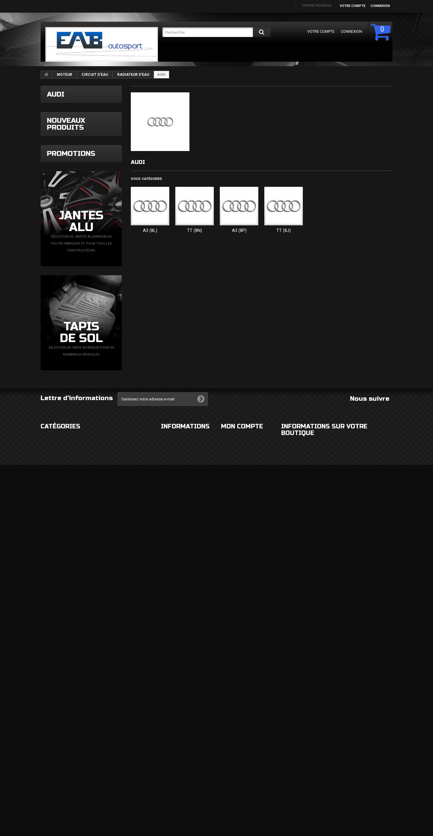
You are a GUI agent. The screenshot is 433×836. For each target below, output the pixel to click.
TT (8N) (194, 230)
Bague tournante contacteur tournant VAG (102, 359)
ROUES (46, 743)
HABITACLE (109, 731)
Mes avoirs (231, 762)
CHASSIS (47, 768)
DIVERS (46, 792)
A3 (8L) (150, 230)
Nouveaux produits (66, 180)
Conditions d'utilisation (183, 755)
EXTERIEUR (49, 731)
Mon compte (242, 719)
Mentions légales (177, 743)
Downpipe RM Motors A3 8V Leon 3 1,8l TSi (93, 206)
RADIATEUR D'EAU (133, 74)
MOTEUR (64, 74)
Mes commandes (235, 731)
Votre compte (352, 6)
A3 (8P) (239, 230)
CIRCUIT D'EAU (94, 74)
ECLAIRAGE (49, 755)
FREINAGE (48, 780)
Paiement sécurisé (177, 768)
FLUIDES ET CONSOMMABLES (123, 780)
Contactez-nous (316, 6)
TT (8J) (283, 230)
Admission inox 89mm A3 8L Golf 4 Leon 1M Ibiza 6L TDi (102, 250)
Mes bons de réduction (242, 805)
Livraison (169, 731)
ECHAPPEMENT (112, 755)
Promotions (71, 433)
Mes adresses (233, 774)
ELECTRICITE (110, 743)
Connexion (380, 6)
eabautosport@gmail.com (337, 780)
